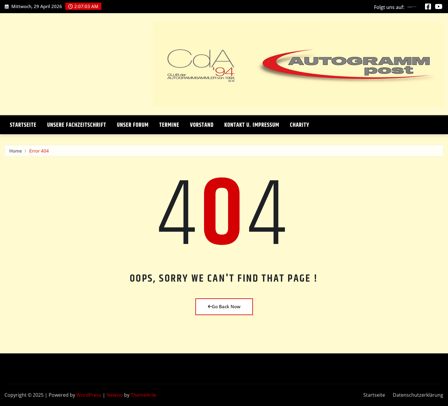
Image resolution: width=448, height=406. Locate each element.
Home (15, 152)
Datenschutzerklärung (418, 395)
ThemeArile (143, 395)
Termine (169, 125)
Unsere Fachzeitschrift (76, 125)
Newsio (114, 395)
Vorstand (202, 125)
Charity (299, 125)
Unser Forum (133, 125)
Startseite (23, 125)
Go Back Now (224, 306)
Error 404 (39, 152)
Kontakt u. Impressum (251, 125)
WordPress (88, 395)
